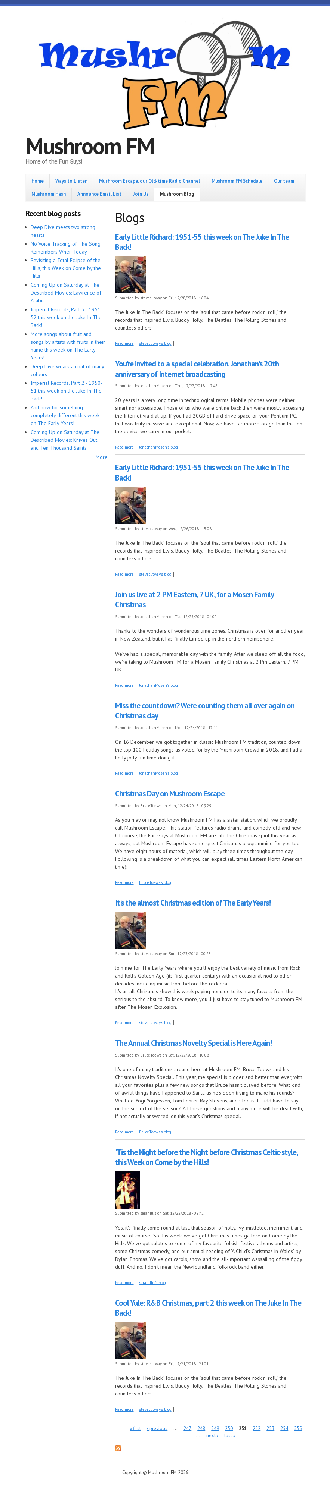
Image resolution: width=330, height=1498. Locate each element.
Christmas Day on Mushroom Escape (170, 794)
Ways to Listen (71, 181)
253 (270, 1428)
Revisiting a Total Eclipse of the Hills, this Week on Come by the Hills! (66, 268)
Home (37, 181)
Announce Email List (99, 194)
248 (201, 1428)
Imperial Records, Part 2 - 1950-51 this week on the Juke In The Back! (66, 391)
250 (229, 1428)
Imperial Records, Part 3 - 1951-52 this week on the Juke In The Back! (66, 317)
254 (284, 1428)
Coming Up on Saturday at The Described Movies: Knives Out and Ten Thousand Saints (65, 440)
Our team (284, 181)
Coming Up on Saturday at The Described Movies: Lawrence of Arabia (66, 292)
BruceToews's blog (155, 882)
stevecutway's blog (155, 343)
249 (215, 1428)
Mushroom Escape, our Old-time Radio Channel (149, 181)
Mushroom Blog (177, 194)
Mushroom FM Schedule (237, 181)
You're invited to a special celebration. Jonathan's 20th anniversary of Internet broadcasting (197, 369)
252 (256, 1428)
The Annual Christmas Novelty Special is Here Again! (193, 1043)
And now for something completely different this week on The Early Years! (65, 415)
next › (212, 1435)
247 (187, 1428)
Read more (124, 343)
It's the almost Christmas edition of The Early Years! (193, 903)
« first (135, 1428)
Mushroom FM (89, 145)
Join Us (140, 194)
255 (298, 1428)
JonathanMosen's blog (158, 447)
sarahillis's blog (152, 1282)
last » (229, 1435)
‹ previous (157, 1428)
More (102, 457)
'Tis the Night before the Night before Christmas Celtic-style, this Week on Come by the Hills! (206, 1157)
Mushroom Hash (48, 194)
